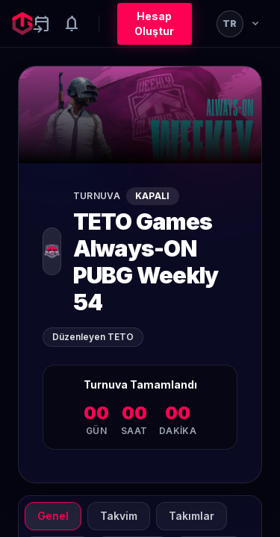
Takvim (118, 515)
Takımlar (191, 515)
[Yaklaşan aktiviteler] (42, 24)
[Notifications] (72, 24)
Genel (53, 515)
